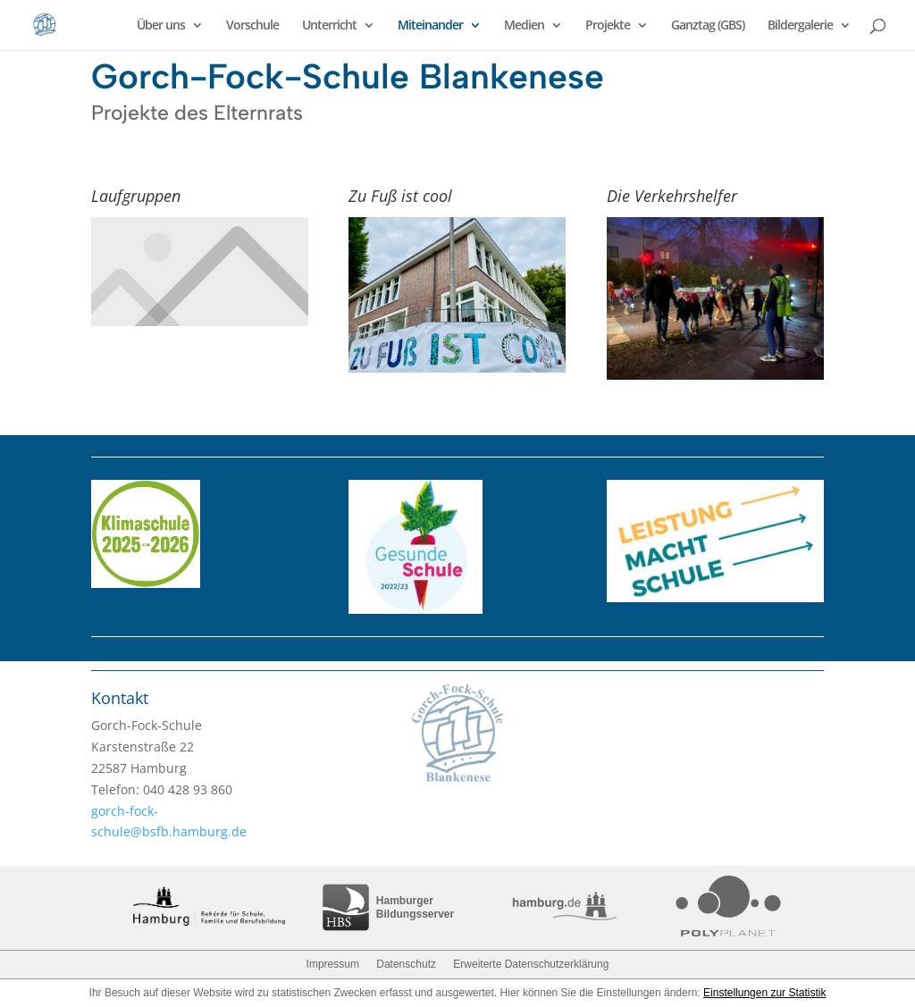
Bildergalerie (800, 26)
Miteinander (430, 26)
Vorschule (252, 26)
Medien (524, 26)
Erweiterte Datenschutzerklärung (531, 964)
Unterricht (329, 26)
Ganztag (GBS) (707, 26)
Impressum (332, 964)
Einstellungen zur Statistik (764, 992)
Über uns (161, 26)
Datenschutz (406, 964)
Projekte (607, 26)
